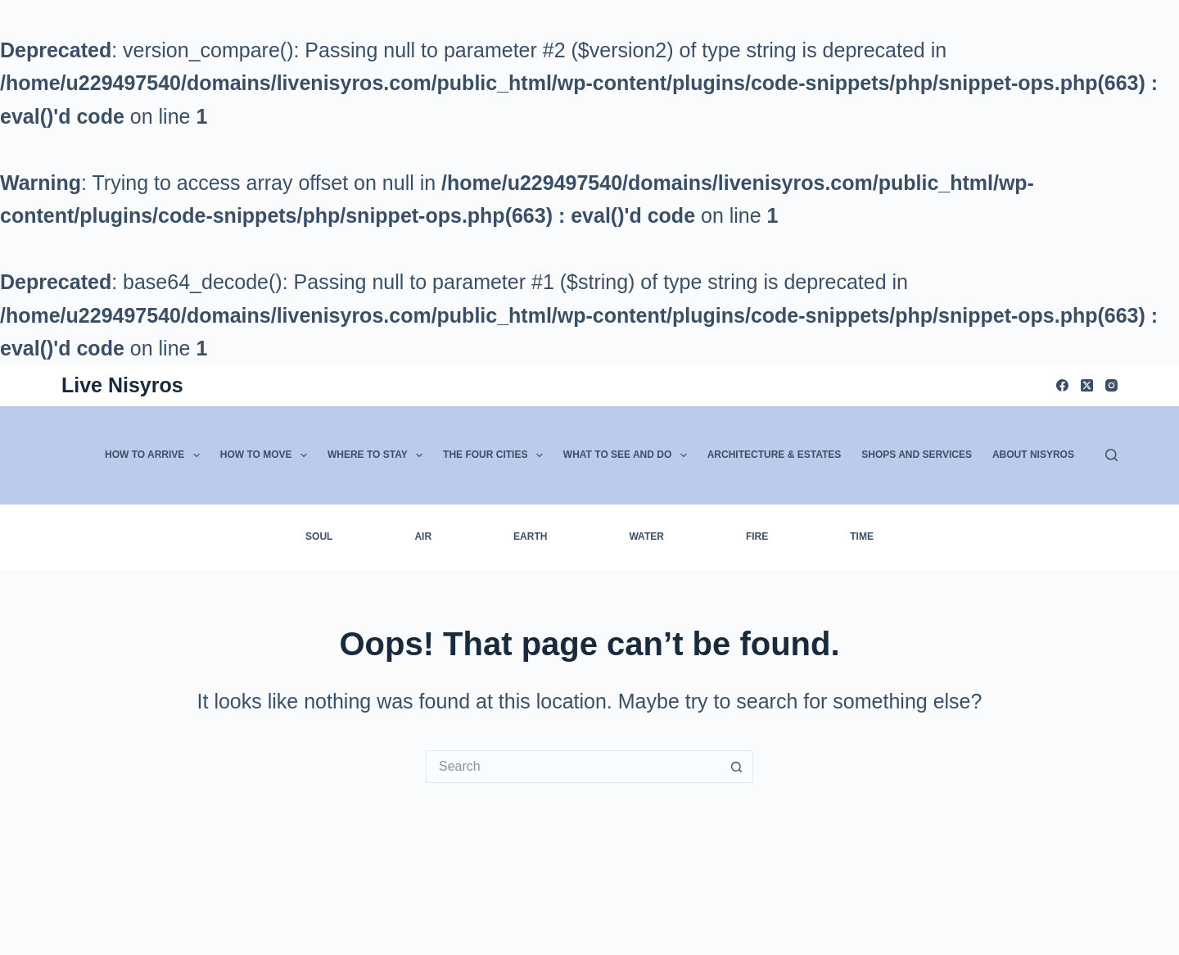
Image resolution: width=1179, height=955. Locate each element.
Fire (757, 536)
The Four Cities (496, 455)
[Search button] (736, 766)
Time (862, 536)
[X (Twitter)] (1087, 385)
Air (422, 536)
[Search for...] (573, 766)
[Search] (1111, 455)
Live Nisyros (122, 384)
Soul (318, 536)
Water (646, 536)
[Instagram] (1111, 385)
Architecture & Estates (774, 454)
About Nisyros (1033, 454)
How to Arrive (155, 455)
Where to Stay (378, 455)
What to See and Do (628, 455)
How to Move (267, 455)
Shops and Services (916, 454)
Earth (530, 536)
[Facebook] (1062, 385)
